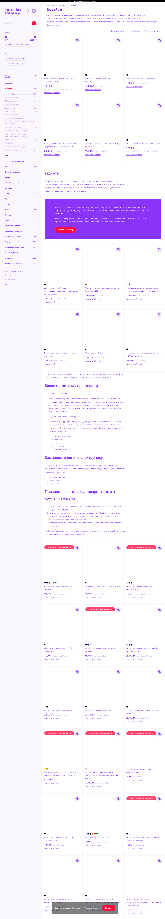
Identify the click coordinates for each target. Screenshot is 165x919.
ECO (7, 156)
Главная (50, 5)
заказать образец (52, 93)
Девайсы (9, 88)
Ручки (7, 177)
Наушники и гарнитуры (146, 22)
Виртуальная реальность (57, 22)
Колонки (129, 22)
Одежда (8, 188)
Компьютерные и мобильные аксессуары (103, 18)
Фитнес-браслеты (132, 18)
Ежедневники (10, 167)
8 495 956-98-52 (12, 13)
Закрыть (109, 908)
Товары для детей (12, 236)
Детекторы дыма (110, 15)
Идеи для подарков (14, 271)
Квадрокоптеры (81, 15)
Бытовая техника (54, 25)
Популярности (151, 31)
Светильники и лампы (72, 18)
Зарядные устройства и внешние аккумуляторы (92, 22)
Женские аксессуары (14, 231)
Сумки (7, 199)
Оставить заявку (65, 230)
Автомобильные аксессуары (59, 15)
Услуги (8, 284)
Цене (130, 31)
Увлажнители (126, 15)
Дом (7, 210)
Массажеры (96, 15)
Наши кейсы (10, 280)
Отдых (7, 193)
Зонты (7, 204)
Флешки (120, 22)
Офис (7, 220)
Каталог (8, 275)
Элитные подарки (12, 172)
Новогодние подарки (14, 263)
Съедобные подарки (13, 226)
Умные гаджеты (53, 18)
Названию (139, 31)
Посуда (8, 215)
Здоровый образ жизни (14, 161)
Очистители (139, 15)
